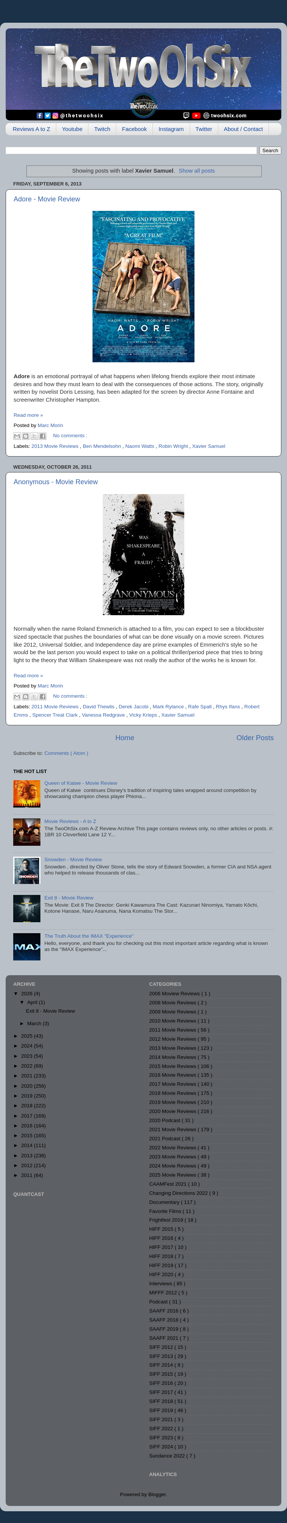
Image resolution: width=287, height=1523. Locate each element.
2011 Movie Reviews (55, 706)
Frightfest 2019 (167, 1220)
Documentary (165, 1202)
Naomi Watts (140, 446)
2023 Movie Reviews (173, 1157)
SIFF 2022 (161, 1428)
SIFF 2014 (161, 1365)
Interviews (161, 1283)
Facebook (134, 129)
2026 (27, 993)
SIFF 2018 (161, 1401)
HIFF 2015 (162, 1229)
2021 (27, 1076)
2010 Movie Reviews (173, 1021)
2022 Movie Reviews (173, 1147)
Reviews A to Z (31, 129)
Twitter (204, 129)
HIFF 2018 (162, 1256)
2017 (27, 1116)
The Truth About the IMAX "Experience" (88, 936)
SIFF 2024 (161, 1447)
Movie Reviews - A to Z (70, 821)
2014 (27, 1145)
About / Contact (243, 129)
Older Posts (255, 738)
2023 (27, 1056)
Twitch (102, 129)
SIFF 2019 (161, 1410)
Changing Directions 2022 (179, 1193)
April (33, 1002)
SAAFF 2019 (164, 1329)
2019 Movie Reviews (173, 1102)
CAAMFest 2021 (168, 1184)
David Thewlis (99, 706)
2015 (27, 1135)
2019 (27, 1096)
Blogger (157, 1494)
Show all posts (197, 171)
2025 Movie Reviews (173, 1175)
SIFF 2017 (161, 1392)
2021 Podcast (165, 1138)
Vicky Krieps (144, 715)
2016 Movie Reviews (173, 1075)
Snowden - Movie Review (73, 859)
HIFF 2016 (162, 1238)
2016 (27, 1126)
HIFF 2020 (162, 1274)
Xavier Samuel (208, 446)
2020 (27, 1086)
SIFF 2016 (161, 1383)
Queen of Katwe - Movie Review (80, 783)
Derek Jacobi (134, 706)
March (35, 1023)
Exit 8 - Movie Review (68, 898)
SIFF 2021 (161, 1419)
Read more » (28, 415)
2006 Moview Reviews (175, 993)
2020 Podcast (165, 1120)
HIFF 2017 (162, 1247)
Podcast (159, 1302)
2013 (27, 1155)
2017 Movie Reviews (173, 1084)
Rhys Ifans (229, 706)
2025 (27, 1036)
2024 (27, 1046)
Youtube (72, 129)
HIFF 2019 (162, 1265)
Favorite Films (166, 1211)
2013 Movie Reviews (55, 446)
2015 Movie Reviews (173, 1066)
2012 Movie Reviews (173, 1039)
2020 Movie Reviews (173, 1111)
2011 (27, 1175)
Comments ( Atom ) (66, 753)
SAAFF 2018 (164, 1320)
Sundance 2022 (167, 1456)
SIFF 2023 (161, 1437)
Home (124, 738)
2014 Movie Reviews (173, 1057)
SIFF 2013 (161, 1356)
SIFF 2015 (161, 1374)
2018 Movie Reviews (173, 1093)
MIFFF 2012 (163, 1292)
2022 (27, 1066)
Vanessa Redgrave (104, 715)
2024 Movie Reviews (173, 1166)
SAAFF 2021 (164, 1338)
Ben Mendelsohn (102, 446)
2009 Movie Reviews (173, 1012)
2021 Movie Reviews (173, 1129)
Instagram (171, 129)
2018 (27, 1105)
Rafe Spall (200, 706)
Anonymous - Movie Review (56, 482)
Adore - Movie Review (47, 199)
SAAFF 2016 (164, 1311)
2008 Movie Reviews (173, 1002)
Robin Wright (174, 446)
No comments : (70, 435)
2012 (27, 1165)
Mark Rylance (169, 706)
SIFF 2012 (161, 1347)
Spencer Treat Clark (55, 715)
